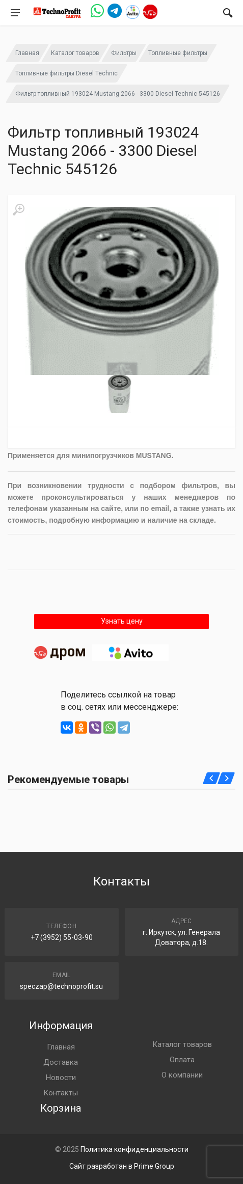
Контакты (60, 1092)
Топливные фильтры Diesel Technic (66, 73)
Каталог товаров (75, 53)
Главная (27, 53)
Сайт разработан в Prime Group (121, 1166)
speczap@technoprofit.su (61, 986)
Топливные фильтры (177, 53)
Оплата (182, 1059)
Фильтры (124, 53)
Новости (61, 1077)
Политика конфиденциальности (134, 1149)
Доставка (60, 1062)
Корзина (60, 1108)
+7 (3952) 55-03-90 (62, 937)
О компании (182, 1075)
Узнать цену (122, 621)
